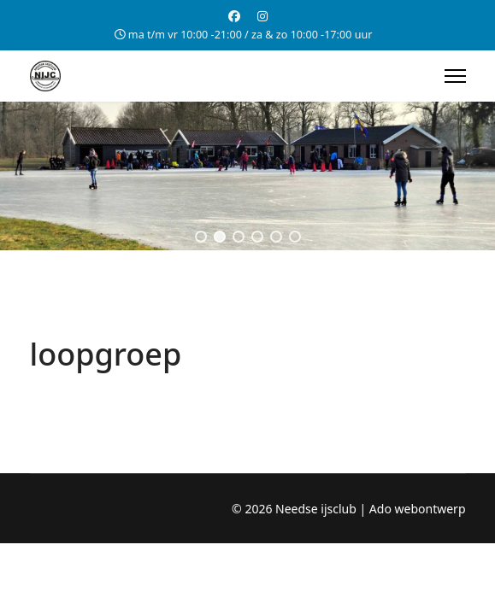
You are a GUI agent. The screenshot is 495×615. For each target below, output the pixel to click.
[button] (201, 237)
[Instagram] (262, 16)
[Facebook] (234, 16)
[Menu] (455, 76)
